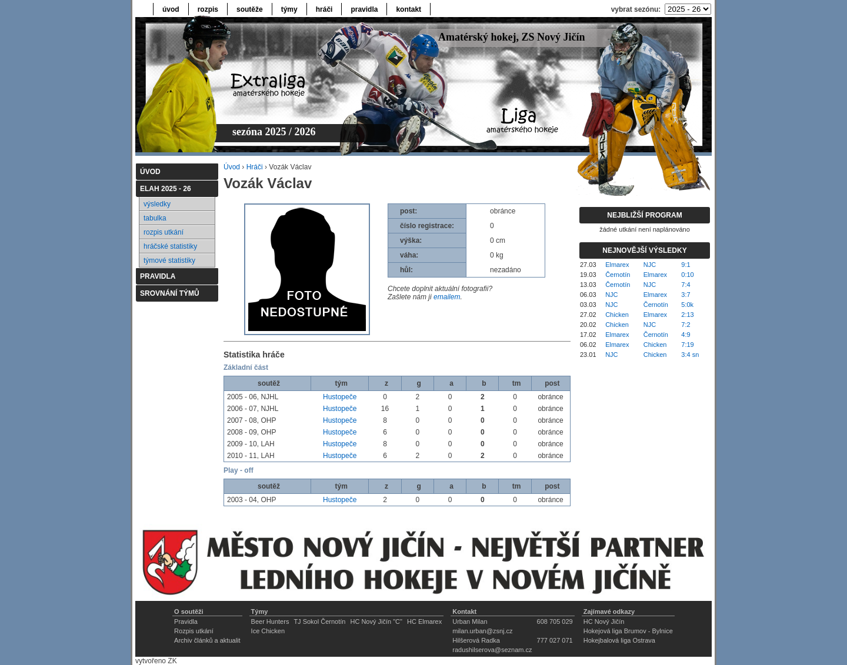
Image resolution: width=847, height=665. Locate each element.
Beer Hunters (270, 621)
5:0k (687, 304)
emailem (446, 297)
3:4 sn (690, 354)
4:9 (685, 334)
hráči (324, 9)
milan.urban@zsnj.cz (482, 630)
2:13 (687, 314)
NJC (649, 264)
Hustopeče (339, 397)
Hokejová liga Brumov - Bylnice (628, 630)
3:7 (685, 294)
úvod (170, 9)
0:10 (687, 274)
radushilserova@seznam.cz (492, 649)
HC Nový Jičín (604, 621)
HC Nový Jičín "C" (376, 621)
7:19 (687, 344)
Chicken (617, 314)
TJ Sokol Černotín (319, 621)
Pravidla (186, 621)
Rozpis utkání (194, 630)
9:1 (685, 264)
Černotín (617, 274)
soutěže (249, 9)
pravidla (364, 9)
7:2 (685, 324)
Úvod (232, 167)
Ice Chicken (268, 630)
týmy (289, 9)
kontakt (408, 9)
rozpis (208, 9)
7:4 (685, 284)
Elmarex (617, 264)
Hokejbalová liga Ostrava (619, 640)
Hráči (254, 167)
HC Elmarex (424, 621)
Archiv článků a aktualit (207, 640)
